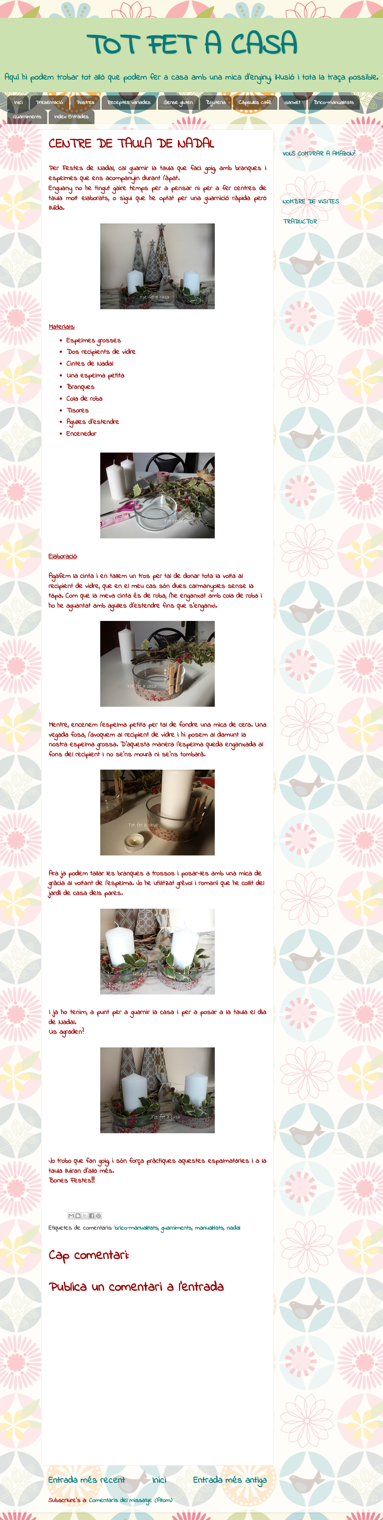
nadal (233, 1228)
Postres (85, 102)
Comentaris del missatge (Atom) (130, 1500)
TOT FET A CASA (191, 47)
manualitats (209, 1228)
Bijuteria (216, 102)
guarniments (176, 1228)
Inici (18, 102)
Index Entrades (71, 117)
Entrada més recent (86, 1480)
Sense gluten (178, 102)
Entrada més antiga (230, 1480)
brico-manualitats (136, 1228)
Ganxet (292, 102)
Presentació (49, 102)
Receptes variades (128, 102)
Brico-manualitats (334, 102)
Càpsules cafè (255, 102)
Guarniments (27, 117)
